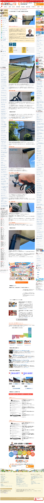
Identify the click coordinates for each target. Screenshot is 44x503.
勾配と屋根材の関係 (3, 137)
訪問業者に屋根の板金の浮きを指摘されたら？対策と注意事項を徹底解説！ (40, 102)
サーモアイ (38, 242)
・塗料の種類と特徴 (33, 478)
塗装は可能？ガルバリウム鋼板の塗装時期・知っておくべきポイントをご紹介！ (4, 184)
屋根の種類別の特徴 (3, 71)
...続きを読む (29, 357)
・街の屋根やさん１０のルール (3, 477)
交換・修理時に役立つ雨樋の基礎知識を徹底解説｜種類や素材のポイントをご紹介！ (4, 206)
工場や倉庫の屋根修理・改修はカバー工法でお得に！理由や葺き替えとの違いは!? (40, 214)
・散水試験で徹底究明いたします (19, 479)
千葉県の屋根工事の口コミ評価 (40, 109)
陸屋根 (2, 49)
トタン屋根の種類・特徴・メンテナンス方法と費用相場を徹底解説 (40, 144)
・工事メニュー (17, 476)
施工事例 (12, 9)
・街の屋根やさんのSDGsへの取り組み (4, 481)
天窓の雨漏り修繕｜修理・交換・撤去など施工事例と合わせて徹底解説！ (4, 198)
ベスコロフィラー (39, 244)
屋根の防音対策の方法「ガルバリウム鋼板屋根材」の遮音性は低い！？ (40, 134)
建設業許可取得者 (39, 258)
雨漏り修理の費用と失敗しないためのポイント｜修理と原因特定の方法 (40, 131)
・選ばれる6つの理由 (2, 476)
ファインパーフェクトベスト (40, 246)
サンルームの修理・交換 (39, 234)
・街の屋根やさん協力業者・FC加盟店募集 (35, 483)
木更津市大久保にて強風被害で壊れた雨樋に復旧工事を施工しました (15, 374)
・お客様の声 (1, 484)
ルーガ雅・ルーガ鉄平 (3, 55)
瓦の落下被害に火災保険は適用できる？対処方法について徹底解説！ (40, 124)
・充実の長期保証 (2, 479)
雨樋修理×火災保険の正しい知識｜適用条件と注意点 (18, 355)
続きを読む (25, 308)
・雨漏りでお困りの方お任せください (20, 478)
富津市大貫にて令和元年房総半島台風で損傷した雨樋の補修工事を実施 (27, 374)
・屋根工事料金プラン (18, 477)
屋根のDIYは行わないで (3, 193)
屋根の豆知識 (2, 158)
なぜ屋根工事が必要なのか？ (40, 112)
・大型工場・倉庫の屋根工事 (19, 482)
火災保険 (23, 117)
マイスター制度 (38, 55)
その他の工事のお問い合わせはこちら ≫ (22, 282)
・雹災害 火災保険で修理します (19, 480)
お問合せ (38, 263)
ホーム (9, 9)
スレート (2, 42)
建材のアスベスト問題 (3, 150)
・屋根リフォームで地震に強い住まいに (20, 481)
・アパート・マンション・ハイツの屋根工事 (21, 483)
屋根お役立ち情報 (39, 183)
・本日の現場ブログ (2, 485)
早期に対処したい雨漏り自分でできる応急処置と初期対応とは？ (40, 205)
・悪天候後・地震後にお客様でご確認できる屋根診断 (36, 477)
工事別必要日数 (38, 179)
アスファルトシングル (3, 47)
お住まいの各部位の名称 (3, 69)
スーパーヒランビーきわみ (4, 60)
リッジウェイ (2, 62)
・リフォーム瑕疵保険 (2, 478)
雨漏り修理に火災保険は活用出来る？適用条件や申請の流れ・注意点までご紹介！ (40, 127)
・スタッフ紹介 (32, 481)
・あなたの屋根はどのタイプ (34, 476)
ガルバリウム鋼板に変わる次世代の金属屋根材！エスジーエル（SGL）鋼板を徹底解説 (4, 187)
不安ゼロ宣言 (38, 46)
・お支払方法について (2, 480)
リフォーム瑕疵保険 (39, 48)
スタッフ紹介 (38, 256)
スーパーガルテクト (3, 53)
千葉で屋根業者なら (39, 260)
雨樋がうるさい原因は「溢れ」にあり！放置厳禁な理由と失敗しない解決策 (21, 350)
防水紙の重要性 (3, 154)
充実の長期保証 (38, 53)
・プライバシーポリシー (33, 482)
